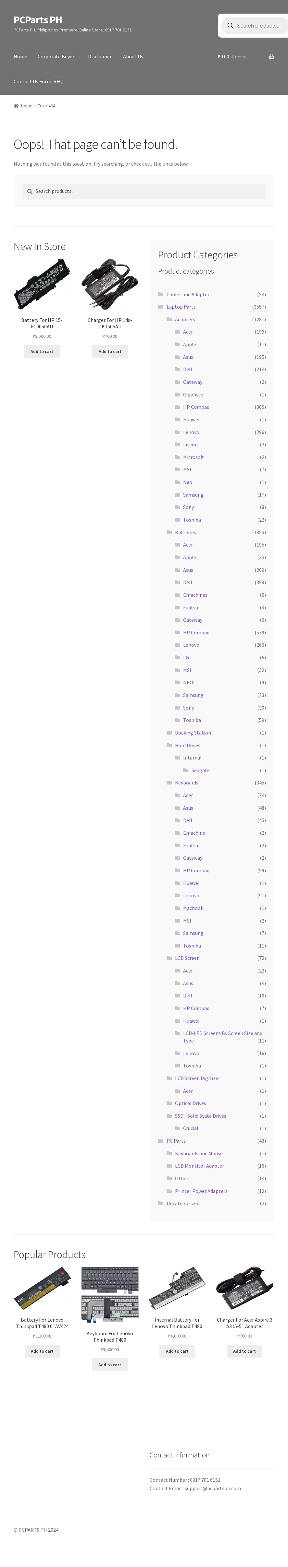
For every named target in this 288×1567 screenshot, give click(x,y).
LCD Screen (187, 958)
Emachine (194, 833)
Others (183, 1178)
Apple (189, 344)
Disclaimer (100, 56)
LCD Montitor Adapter (199, 1165)
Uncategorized (183, 1203)
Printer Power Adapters (201, 1191)
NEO (188, 682)
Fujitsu (190, 607)
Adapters (185, 319)
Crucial (190, 1128)
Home (20, 56)
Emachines (195, 595)
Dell (187, 369)
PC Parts (176, 1140)
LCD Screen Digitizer (197, 1078)
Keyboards (186, 782)
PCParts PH (38, 19)
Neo (187, 482)
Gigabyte (193, 394)
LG (186, 657)
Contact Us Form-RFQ (38, 81)
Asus (188, 357)
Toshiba (192, 519)
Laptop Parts (181, 306)
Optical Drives (190, 1103)
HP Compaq (196, 407)
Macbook (193, 908)
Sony (188, 507)
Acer (188, 331)
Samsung (193, 494)
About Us (133, 56)
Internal (192, 757)
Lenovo (191, 432)
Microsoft (193, 457)
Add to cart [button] (42, 351)
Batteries (185, 532)
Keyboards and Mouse (199, 1153)
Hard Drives (187, 745)
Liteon (190, 444)
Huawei (191, 419)
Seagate (201, 770)
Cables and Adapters (189, 294)
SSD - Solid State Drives (200, 1116)
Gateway (192, 382)
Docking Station (193, 732)
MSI (187, 469)
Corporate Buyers (57, 56)
